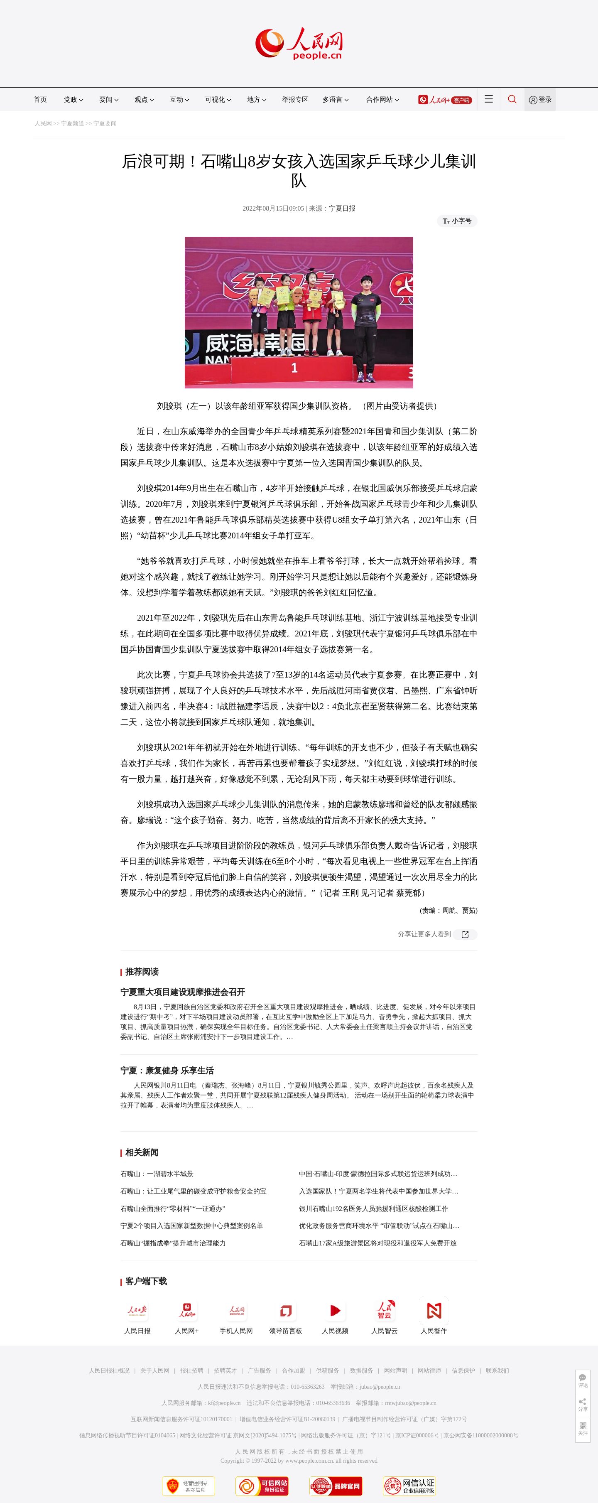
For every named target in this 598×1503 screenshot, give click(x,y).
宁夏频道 (72, 123)
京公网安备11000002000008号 (481, 1435)
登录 (545, 99)
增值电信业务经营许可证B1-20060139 (288, 1419)
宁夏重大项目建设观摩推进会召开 (182, 992)
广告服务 (259, 1371)
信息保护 (463, 1371)
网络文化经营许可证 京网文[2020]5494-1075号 (238, 1435)
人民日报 (137, 1315)
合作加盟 (293, 1371)
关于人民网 (154, 1371)
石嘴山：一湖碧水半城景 (157, 1173)
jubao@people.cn (380, 1387)
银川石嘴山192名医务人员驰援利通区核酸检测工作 (373, 1208)
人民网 (43, 123)
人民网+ (186, 1315)
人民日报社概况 (109, 1371)
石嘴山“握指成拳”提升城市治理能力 (173, 1243)
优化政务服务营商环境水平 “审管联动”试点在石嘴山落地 (382, 1225)
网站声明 (395, 1371)
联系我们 (497, 1371)
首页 (40, 99)
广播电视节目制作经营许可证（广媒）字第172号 (404, 1419)
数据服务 (361, 1371)
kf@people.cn (224, 1403)
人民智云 (384, 1315)
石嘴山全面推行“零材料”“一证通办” (172, 1208)
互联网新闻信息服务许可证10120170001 (182, 1419)
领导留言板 (285, 1315)
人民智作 (433, 1315)
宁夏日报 (342, 208)
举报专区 (295, 99)
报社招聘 (191, 1371)
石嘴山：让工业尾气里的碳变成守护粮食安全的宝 (193, 1191)
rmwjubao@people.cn (410, 1403)
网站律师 (429, 1371)
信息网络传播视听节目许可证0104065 (127, 1435)
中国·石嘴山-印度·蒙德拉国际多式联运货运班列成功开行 (381, 1173)
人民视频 (335, 1315)
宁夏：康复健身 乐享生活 (167, 1070)
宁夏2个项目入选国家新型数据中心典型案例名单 (191, 1225)
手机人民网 (236, 1315)
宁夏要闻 (105, 123)
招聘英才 (225, 1371)
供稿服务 (327, 1371)
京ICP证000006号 (417, 1435)
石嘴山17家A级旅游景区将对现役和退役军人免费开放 (378, 1243)
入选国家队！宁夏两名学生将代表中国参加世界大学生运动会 (388, 1191)
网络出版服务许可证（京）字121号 (346, 1435)
